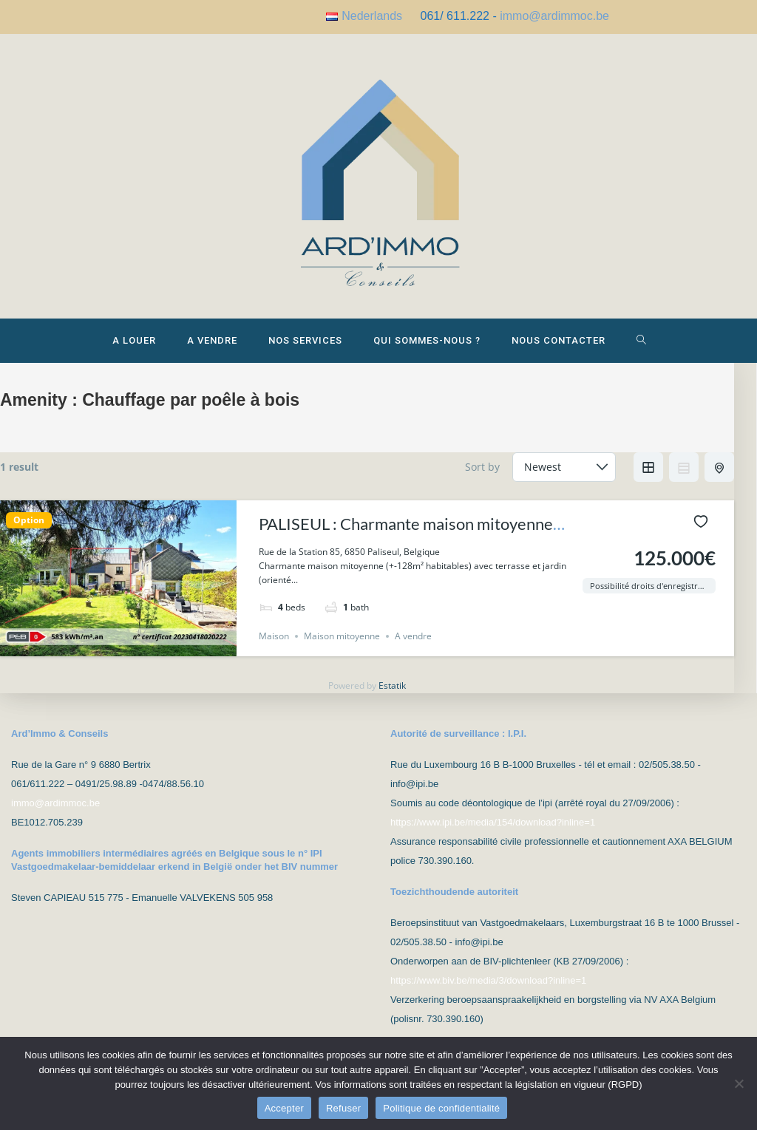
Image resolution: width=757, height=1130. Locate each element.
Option (28, 531)
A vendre (413, 647)
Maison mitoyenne (342, 647)
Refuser (343, 1108)
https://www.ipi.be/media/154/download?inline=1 (492, 822)
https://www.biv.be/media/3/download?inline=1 (488, 980)
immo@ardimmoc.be (554, 16)
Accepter (284, 1108)
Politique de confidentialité (441, 1108)
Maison (274, 647)
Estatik (392, 697)
